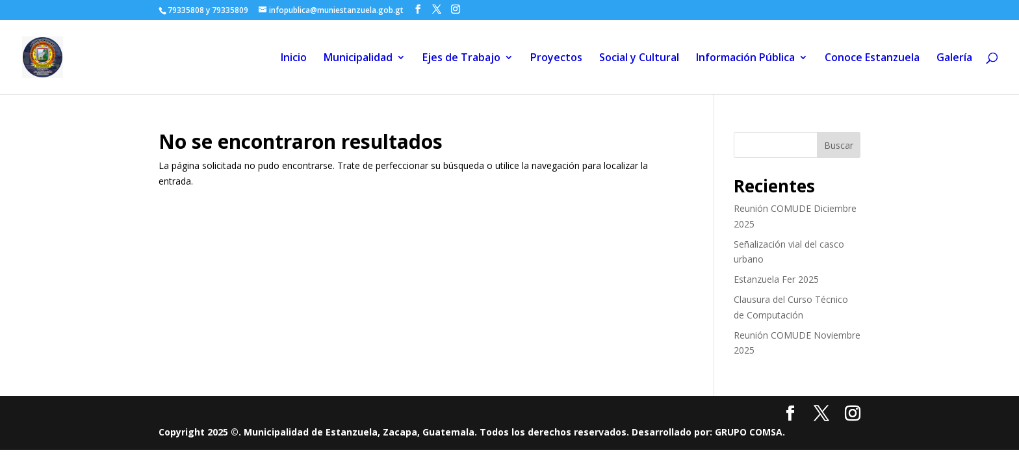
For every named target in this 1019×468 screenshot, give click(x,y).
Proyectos (556, 58)
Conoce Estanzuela (872, 58)
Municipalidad (358, 58)
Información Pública (745, 58)
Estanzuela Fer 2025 (776, 279)
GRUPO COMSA (748, 432)
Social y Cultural (639, 58)
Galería (954, 58)
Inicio (294, 58)
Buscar (838, 145)
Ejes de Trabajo (461, 58)
